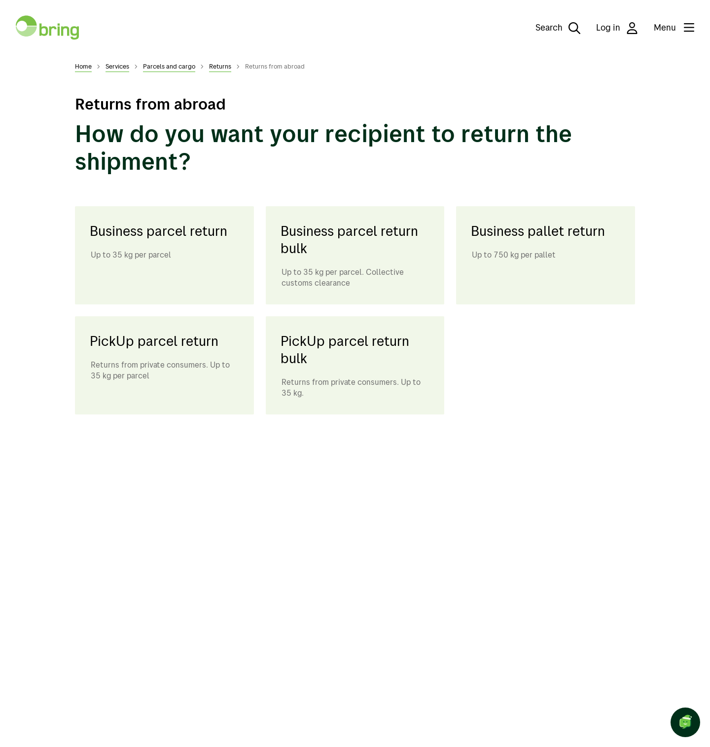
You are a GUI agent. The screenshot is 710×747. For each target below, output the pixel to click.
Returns (220, 66)
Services (117, 66)
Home (83, 66)
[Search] (551, 27)
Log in (617, 28)
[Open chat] (685, 722)
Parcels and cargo (169, 66)
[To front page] (47, 27)
